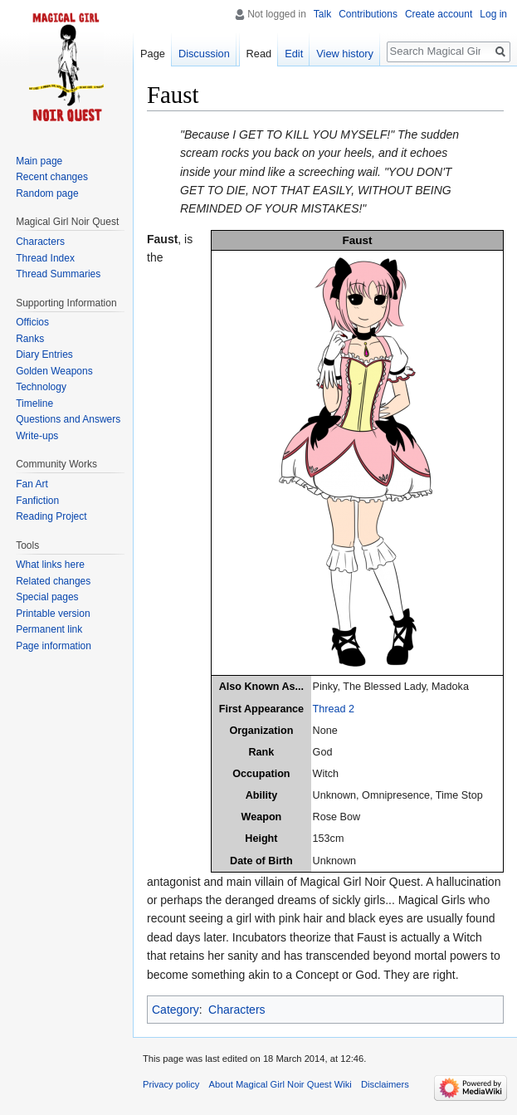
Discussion (204, 53)
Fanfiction (37, 500)
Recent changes (52, 177)
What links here (50, 564)
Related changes (53, 581)
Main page (39, 161)
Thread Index (45, 258)
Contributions (368, 14)
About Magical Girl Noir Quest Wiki (280, 1084)
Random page (47, 193)
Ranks (30, 339)
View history (344, 53)
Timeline (34, 403)
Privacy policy (171, 1084)
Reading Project (51, 516)
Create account (438, 14)
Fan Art (32, 484)
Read (259, 53)
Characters (236, 1009)
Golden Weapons (54, 371)
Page (152, 53)
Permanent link (49, 629)
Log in (493, 14)
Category (175, 1009)
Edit (294, 53)
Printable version (53, 613)
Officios (32, 322)
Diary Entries (44, 354)
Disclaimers (385, 1084)
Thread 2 (333, 709)
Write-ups (37, 436)
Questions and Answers (68, 419)
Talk (322, 14)
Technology (41, 387)
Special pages (47, 597)
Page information (53, 646)
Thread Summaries (58, 274)
